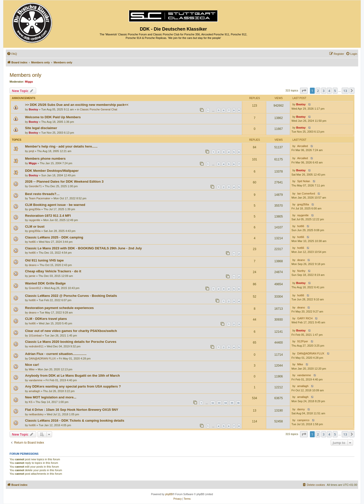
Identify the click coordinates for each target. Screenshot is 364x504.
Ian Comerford (306, 193)
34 (225, 402)
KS (31, 401)
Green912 (35, 288)
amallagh (34, 391)
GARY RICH (305, 318)
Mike (32, 369)
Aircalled (302, 146)
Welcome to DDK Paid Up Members (53, 117)
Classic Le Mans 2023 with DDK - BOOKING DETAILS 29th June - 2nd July (83, 248)
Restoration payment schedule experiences (59, 308)
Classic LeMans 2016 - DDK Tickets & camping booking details (74, 420)
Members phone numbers (45, 158)
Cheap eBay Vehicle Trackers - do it (53, 271)
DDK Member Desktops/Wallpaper (52, 171)
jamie (32, 275)
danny (301, 409)
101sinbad (35, 335)
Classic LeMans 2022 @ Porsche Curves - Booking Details (71, 296)
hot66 (300, 226)
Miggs (29, 81)
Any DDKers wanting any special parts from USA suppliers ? (73, 386)
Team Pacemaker (40, 198)
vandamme (35, 380)
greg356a (35, 209)
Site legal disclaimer (41, 128)
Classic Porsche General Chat (98, 109)
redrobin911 (36, 346)
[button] (304, 91)
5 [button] (335, 90)
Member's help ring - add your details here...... (61, 146)
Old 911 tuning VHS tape (44, 260)
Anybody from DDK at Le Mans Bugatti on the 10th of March (72, 375)
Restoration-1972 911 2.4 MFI (48, 216)
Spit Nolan (303, 181)
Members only (25, 75)
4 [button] (329, 90)
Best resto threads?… (42, 194)
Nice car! (32, 365)
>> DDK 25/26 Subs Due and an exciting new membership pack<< (76, 105)
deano (33, 265)
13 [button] (345, 90)
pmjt (31, 151)
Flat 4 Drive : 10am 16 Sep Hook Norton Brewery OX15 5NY (71, 410)
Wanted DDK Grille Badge (45, 283)
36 (238, 402)
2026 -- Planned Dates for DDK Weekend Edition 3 (64, 181)
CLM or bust (34, 226)
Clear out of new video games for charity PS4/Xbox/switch (71, 331)
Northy (301, 270)
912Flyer (302, 341)
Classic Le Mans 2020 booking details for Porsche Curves (70, 342)
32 (212, 402)
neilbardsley (36, 414)
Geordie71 (35, 186)
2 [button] (318, 90)
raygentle (34, 220)
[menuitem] (12, 54)
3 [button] (324, 90)
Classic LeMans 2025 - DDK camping (54, 237)
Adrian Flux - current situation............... (55, 354)
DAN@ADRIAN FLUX (42, 358)
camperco (303, 420)
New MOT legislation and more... (50, 397)
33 (219, 402)
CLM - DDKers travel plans (46, 319)
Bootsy (33, 109)
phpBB (169, 494)
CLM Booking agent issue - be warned (55, 205)
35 (232, 402)
